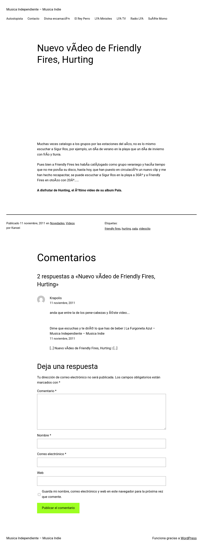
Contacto (33, 18)
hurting (126, 228)
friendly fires (113, 228)
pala (135, 228)
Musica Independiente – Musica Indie (33, 9)
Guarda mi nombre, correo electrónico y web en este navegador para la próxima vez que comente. (102, 494)
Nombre (44, 435)
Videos (70, 223)
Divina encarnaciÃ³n (57, 18)
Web (40, 473)
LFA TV (121, 18)
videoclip (144, 228)
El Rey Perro (82, 18)
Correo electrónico (51, 454)
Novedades (57, 223)
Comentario (46, 391)
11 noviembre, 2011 (62, 303)
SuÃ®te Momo (157, 18)
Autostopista (14, 18)
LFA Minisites (103, 18)
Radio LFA (137, 18)
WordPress (189, 538)
